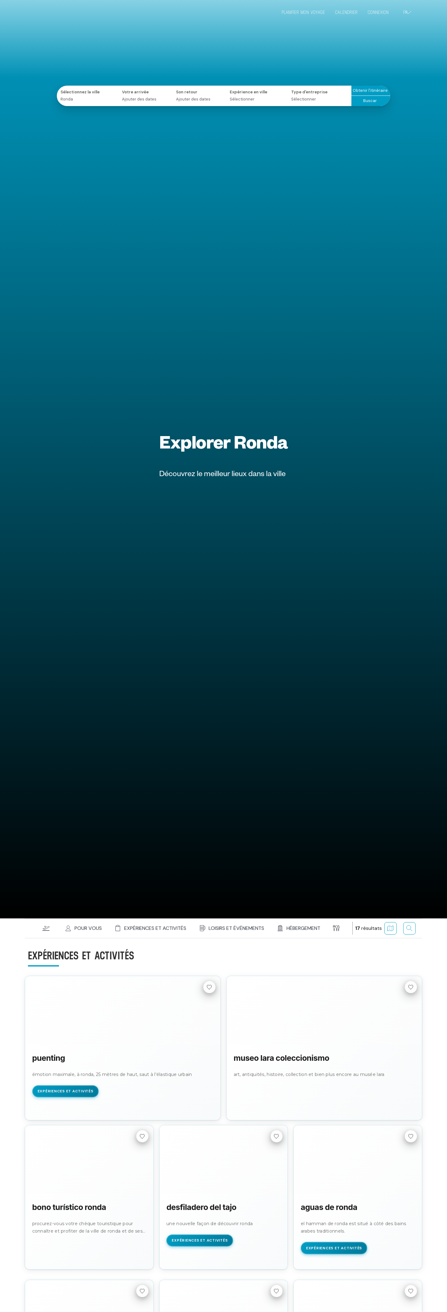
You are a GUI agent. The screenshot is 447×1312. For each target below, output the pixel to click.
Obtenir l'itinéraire (370, 90)
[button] (46, 928)
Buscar (370, 100)
